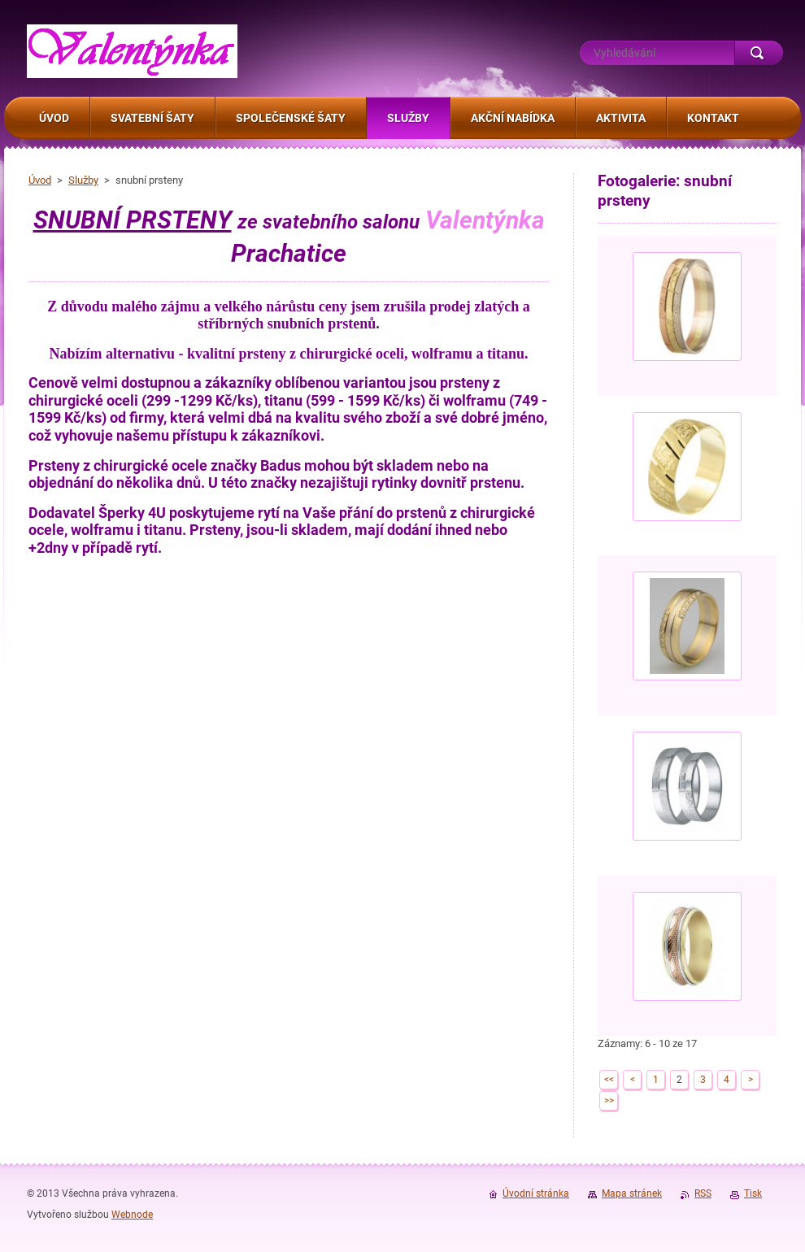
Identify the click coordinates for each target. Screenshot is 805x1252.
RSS (702, 1193)
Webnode (132, 1214)
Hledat (758, 53)
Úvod (39, 180)
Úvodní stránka (536, 1193)
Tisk (753, 1193)
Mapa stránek (632, 1193)
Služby (83, 180)
